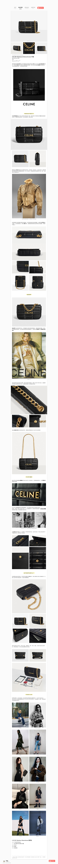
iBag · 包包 (29, 4)
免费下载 (40, 8)
